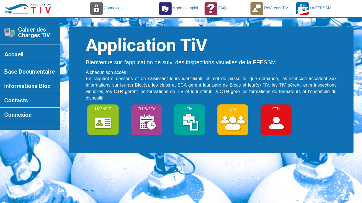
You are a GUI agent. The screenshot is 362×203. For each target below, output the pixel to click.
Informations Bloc (27, 86)
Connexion (18, 114)
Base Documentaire (29, 71)
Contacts (16, 100)
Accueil (13, 54)
